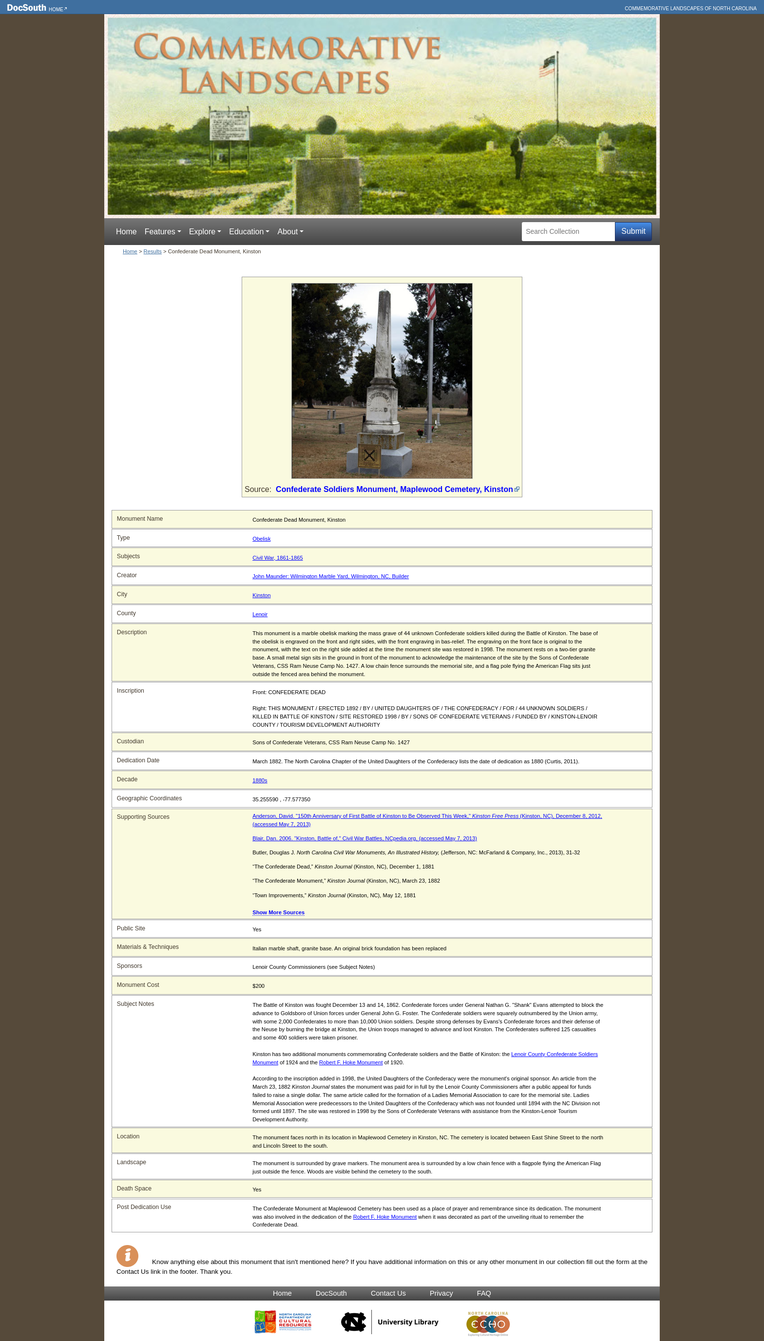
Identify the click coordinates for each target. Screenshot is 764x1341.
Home (56, 9)
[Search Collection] (568, 231)
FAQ (484, 1293)
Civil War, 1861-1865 (277, 558)
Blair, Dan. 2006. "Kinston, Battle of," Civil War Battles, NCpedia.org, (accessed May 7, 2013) (364, 838)
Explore (202, 231)
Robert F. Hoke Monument (351, 1062)
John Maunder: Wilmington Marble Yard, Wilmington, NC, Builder (330, 576)
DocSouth (331, 1293)
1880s (259, 780)
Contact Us (388, 1293)
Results (153, 251)
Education (246, 231)
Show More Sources (278, 912)
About (287, 231)
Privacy (441, 1293)
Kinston (261, 595)
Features (160, 231)
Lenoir (259, 614)
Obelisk (261, 539)
